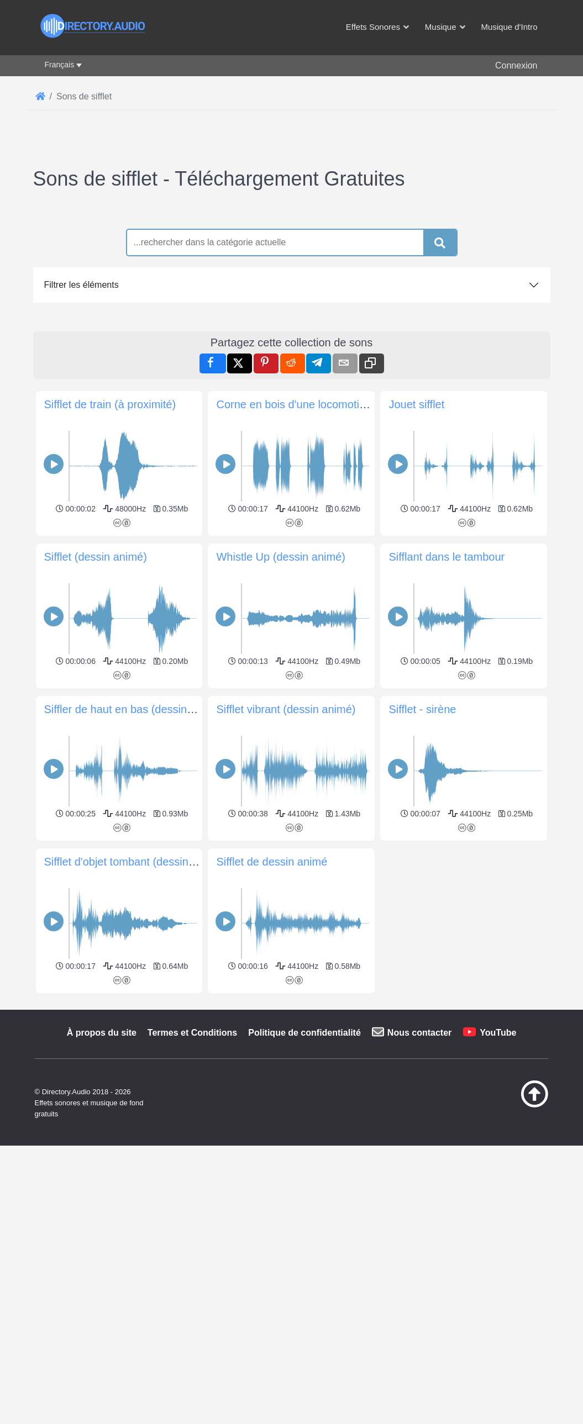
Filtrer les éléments (81, 284)
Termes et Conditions (192, 1032)
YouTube (498, 1032)
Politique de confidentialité (304, 1032)
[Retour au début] (516, 1105)
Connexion (516, 65)
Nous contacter (419, 1032)
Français (60, 64)
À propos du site (101, 1032)
